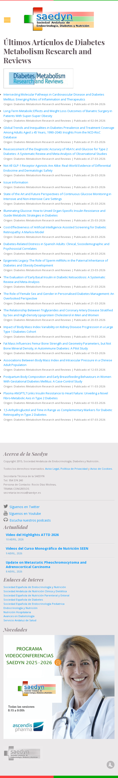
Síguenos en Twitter (25, 507)
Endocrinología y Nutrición (20, 608)
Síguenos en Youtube (25, 513)
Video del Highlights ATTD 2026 (32, 534)
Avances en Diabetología (18, 616)
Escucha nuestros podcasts (30, 520)
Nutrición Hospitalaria (17, 612)
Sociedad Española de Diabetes (23, 599)
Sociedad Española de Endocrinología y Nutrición (34, 587)
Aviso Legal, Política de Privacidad (66, 468)
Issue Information (15, 182)
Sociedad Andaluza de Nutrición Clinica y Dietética (35, 591)
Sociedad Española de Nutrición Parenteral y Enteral (36, 595)
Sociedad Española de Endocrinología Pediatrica (33, 603)
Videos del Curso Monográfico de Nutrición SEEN (47, 548)
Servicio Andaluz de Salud (19, 620)
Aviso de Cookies (101, 468)
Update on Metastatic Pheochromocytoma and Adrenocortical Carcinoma (46, 564)
